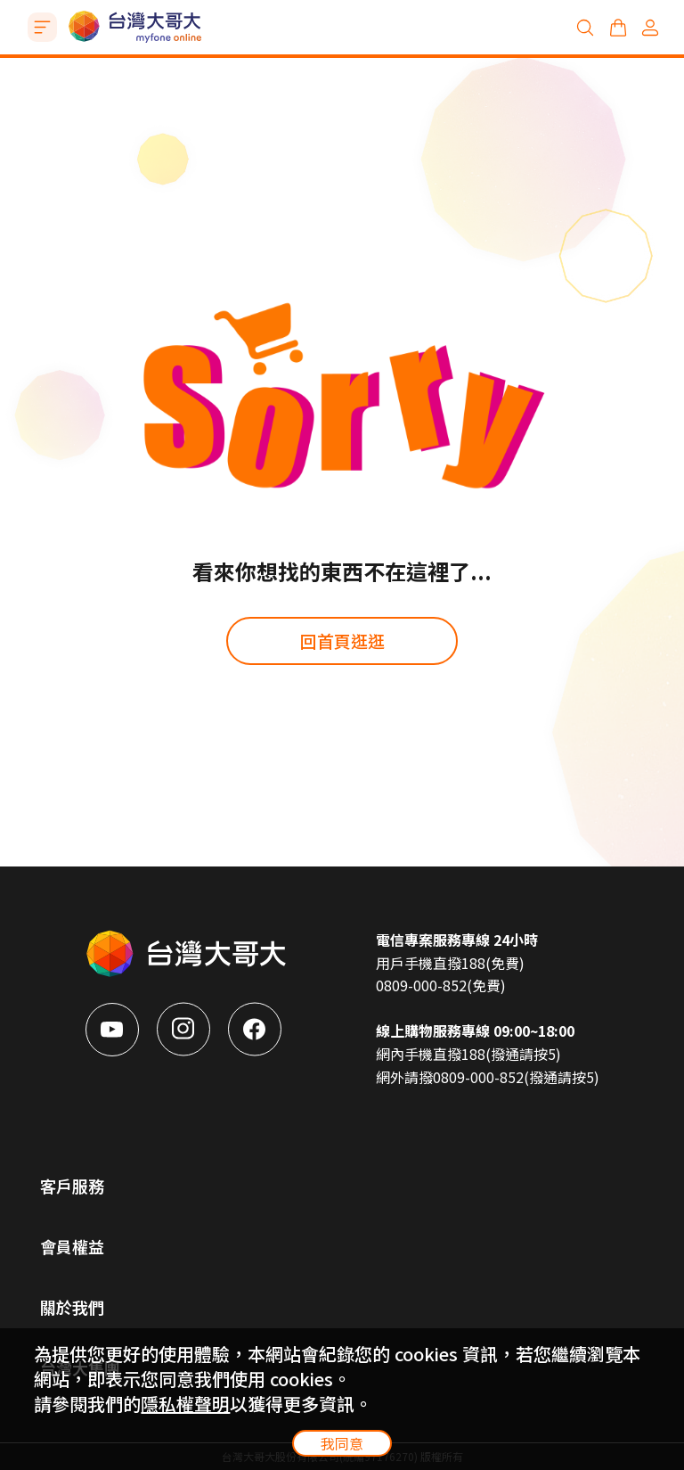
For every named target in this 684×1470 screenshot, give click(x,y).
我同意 (342, 1443)
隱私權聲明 (185, 1404)
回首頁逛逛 (342, 640)
